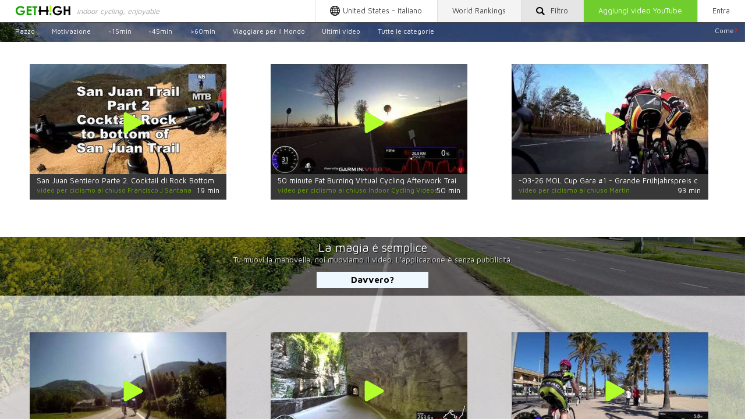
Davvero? (372, 279)
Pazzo (25, 30)
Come (726, 30)
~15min (120, 30)
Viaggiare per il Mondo (269, 30)
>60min (202, 30)
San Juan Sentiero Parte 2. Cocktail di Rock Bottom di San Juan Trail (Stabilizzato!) (179, 180)
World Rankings (479, 10)
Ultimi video (341, 30)
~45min (160, 30)
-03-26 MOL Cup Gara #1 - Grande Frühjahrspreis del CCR (620, 180)
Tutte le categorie (406, 30)
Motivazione (71, 30)
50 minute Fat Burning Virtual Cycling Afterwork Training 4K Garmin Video (404, 180)
